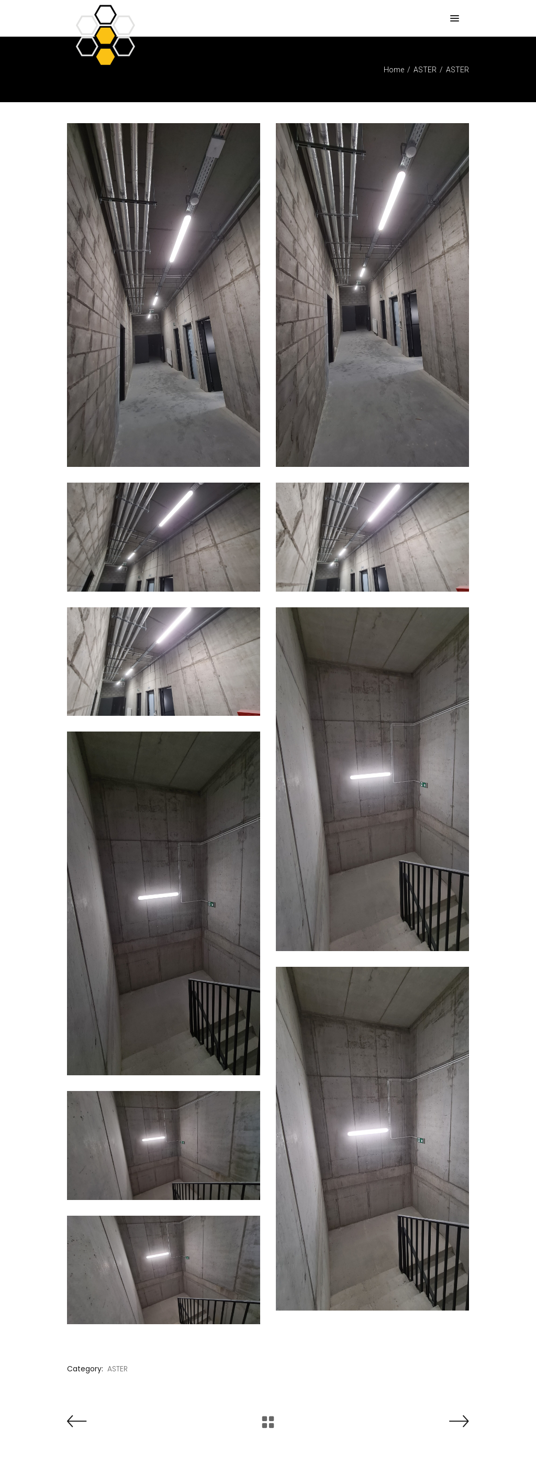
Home (394, 70)
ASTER (425, 70)
